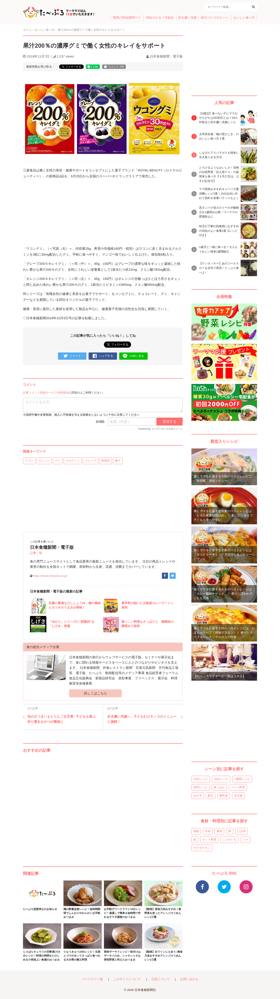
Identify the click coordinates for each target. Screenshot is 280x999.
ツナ (245, 839)
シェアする (103, 356)
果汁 (118, 460)
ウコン (29, 460)
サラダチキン (201, 847)
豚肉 (219, 831)
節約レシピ (200, 787)
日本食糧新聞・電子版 (166, 56)
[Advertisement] (103, 805)
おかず (197, 795)
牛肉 (208, 831)
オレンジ (44, 460)
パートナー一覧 (92, 979)
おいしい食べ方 (244, 17)
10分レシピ (221, 779)
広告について (160, 979)
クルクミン (73, 460)
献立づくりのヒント (215, 17)
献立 (211, 795)
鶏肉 (196, 831)
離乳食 (223, 795)
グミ (58, 460)
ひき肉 (241, 831)
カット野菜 (209, 839)
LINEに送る (133, 356)
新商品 (105, 460)
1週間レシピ (242, 779)
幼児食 (238, 795)
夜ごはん (219, 787)
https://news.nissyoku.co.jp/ (50, 575)
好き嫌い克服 (187, 17)
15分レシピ (200, 779)
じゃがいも (229, 839)
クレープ (90, 460)
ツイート (72, 356)
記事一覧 (36, 553)
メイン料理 (238, 787)
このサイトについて (127, 979)
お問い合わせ (189, 979)
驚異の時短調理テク (127, 17)
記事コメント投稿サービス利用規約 (45, 392)
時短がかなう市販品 (160, 17)
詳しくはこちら (95, 693)
